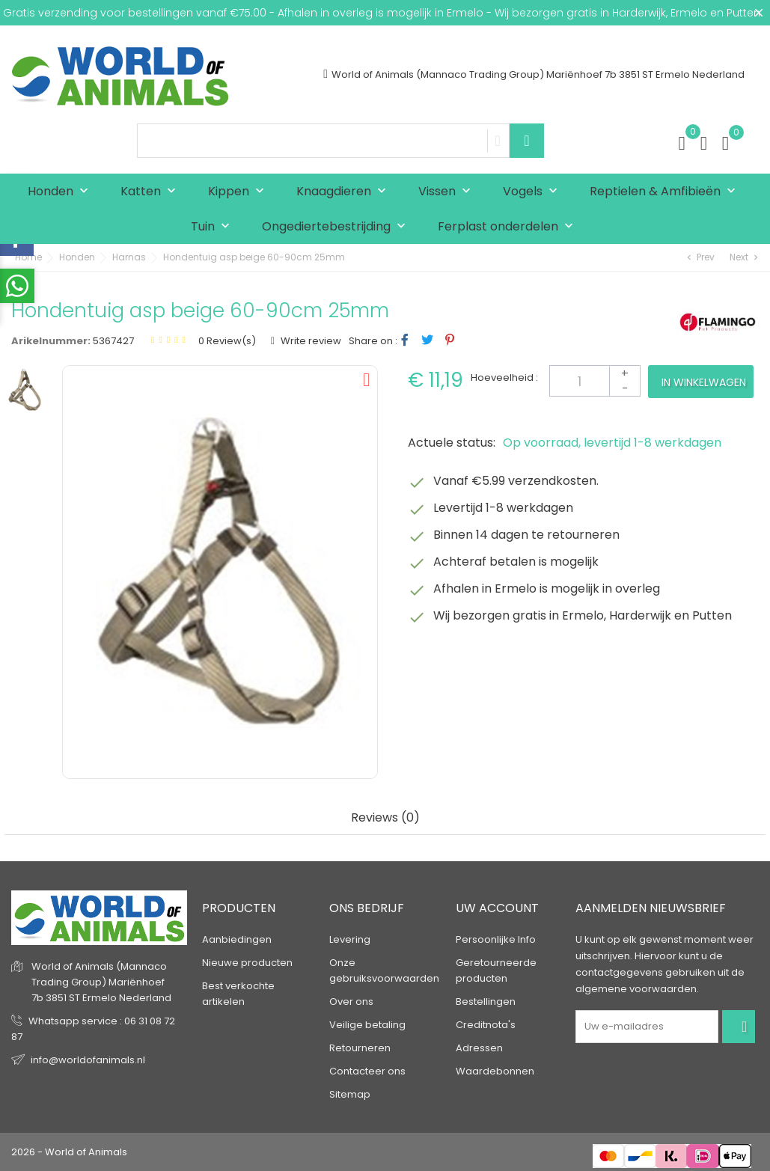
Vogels (533, 192)
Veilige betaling (367, 1025)
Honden (61, 192)
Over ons (351, 1001)
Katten (151, 192)
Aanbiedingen (237, 939)
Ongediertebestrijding (337, 227)
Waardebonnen (495, 1071)
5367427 (113, 341)
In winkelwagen (703, 382)
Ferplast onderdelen (509, 227)
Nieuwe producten (247, 963)
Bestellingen (486, 1001)
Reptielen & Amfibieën (666, 192)
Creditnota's (486, 1025)
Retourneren (360, 1048)
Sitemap (349, 1094)
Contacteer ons (367, 1071)
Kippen (239, 192)
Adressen (479, 1048)
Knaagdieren (344, 192)
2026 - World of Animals (69, 1152)
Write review (309, 341)
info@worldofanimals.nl (88, 1060)
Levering (349, 939)
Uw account (497, 908)
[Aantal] (595, 381)
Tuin (213, 227)
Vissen (447, 192)
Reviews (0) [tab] (385, 818)
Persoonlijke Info (496, 939)
